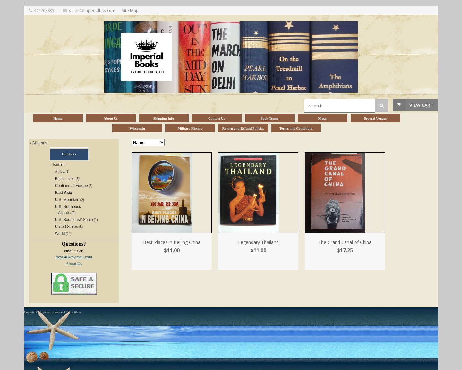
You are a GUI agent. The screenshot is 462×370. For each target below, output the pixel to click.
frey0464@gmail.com (74, 257)
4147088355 (45, 10)
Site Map (130, 10)
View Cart (421, 105)
